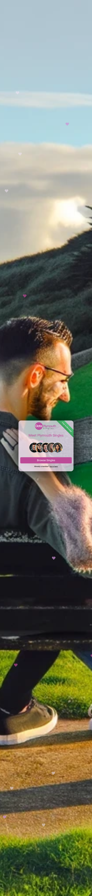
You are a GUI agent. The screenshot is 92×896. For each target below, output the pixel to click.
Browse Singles (46, 460)
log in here (54, 466)
